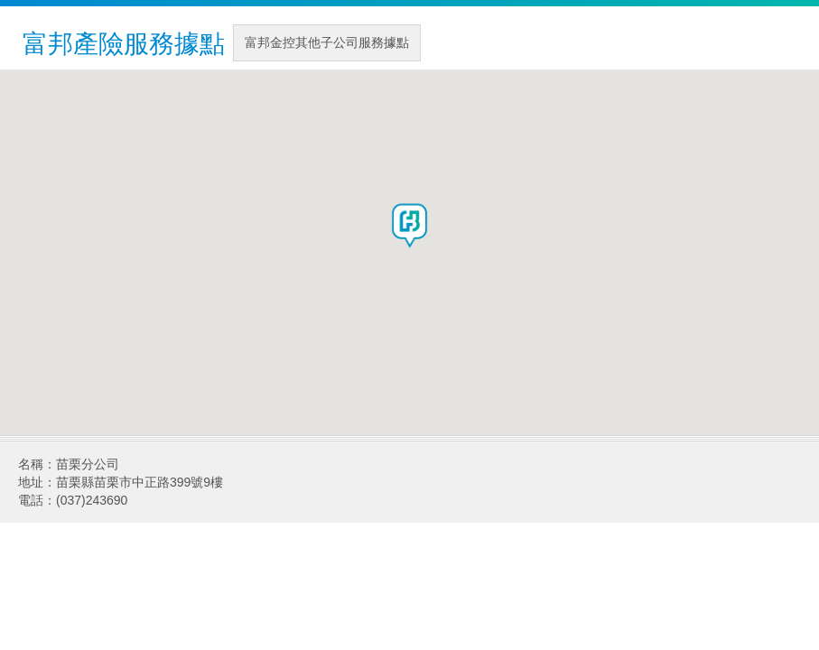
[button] (410, 226)
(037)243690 (91, 500)
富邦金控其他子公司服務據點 (327, 42)
